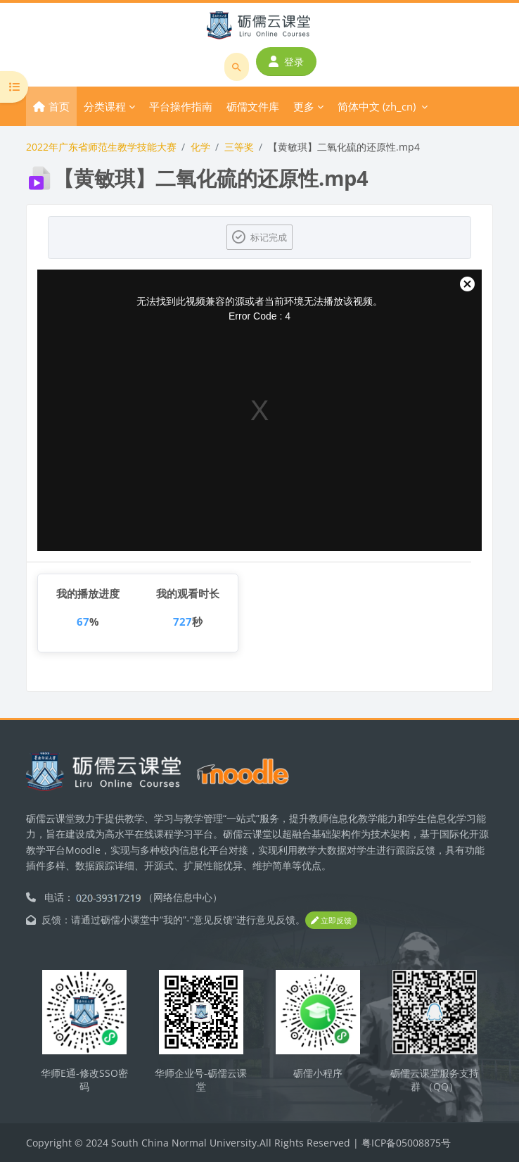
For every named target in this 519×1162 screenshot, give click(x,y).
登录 (286, 61)
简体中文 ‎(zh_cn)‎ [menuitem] (377, 106)
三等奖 (239, 146)
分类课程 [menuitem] (105, 106)
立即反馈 (331, 920)
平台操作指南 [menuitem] (180, 106)
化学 (200, 146)
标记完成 (268, 237)
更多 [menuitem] (303, 106)
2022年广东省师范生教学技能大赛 (101, 146)
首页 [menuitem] (59, 106)
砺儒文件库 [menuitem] (252, 106)
